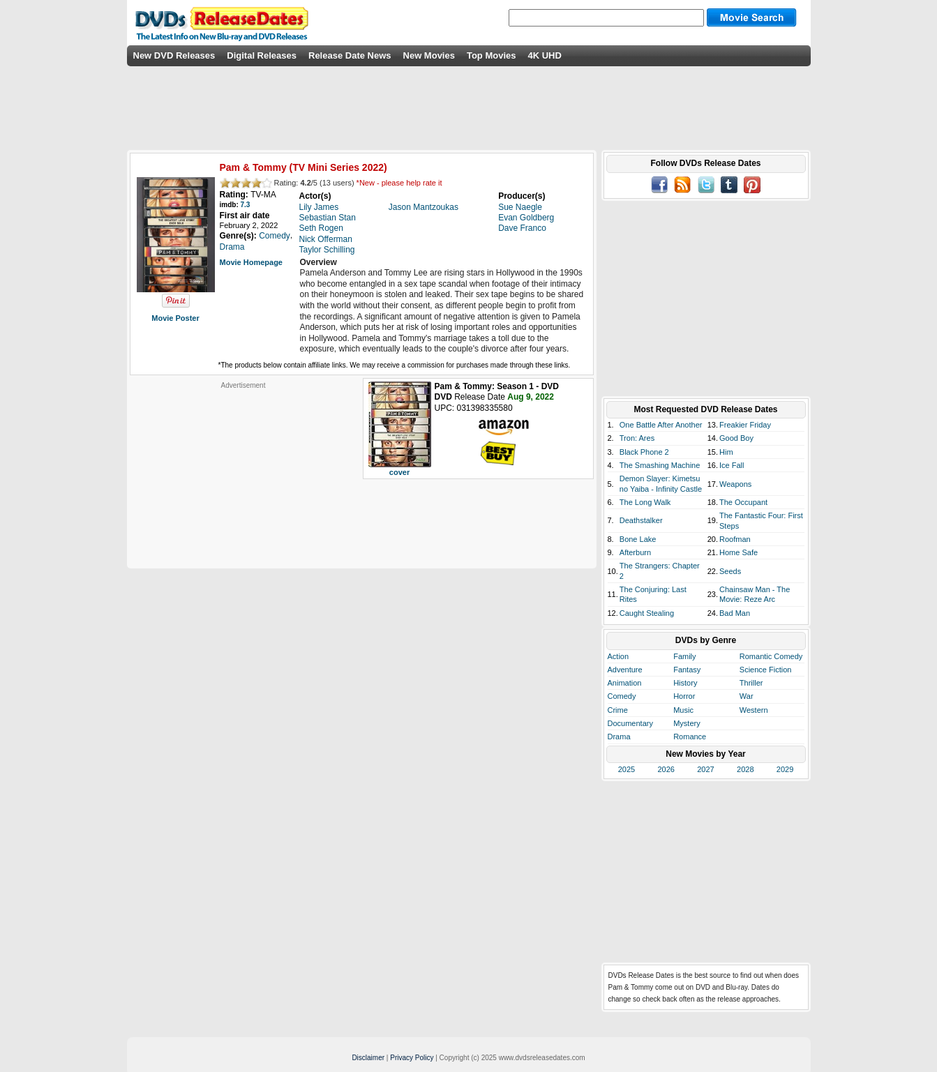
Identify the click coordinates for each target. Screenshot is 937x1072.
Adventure (625, 669)
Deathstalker (641, 520)
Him (726, 452)
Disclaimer (368, 1058)
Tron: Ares (637, 438)
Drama (619, 736)
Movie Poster (175, 318)
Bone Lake (638, 539)
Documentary (630, 723)
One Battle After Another (661, 425)
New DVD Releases (174, 55)
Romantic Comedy (771, 656)
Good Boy (736, 438)
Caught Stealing (647, 613)
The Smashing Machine (660, 465)
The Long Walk (645, 502)
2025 (626, 769)
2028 (745, 769)
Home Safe (738, 552)
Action (618, 656)
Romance (689, 736)
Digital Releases (262, 55)
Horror (684, 696)
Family (684, 656)
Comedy (622, 696)
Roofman (735, 539)
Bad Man (734, 613)
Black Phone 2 (644, 452)
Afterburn (635, 552)
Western (754, 710)
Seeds (730, 571)
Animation (625, 683)
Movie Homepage (251, 262)
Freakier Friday (745, 425)
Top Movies (491, 55)
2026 (665, 769)
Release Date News (349, 55)
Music (683, 710)
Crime (618, 710)
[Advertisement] (243, 477)
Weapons (735, 484)
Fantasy (686, 669)
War (747, 696)
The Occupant (743, 502)
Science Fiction (766, 669)
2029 (785, 769)
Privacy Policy (411, 1058)
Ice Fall (731, 465)
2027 (705, 769)
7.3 (245, 205)
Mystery (686, 723)
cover (399, 472)
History (685, 683)
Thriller (751, 683)
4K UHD (544, 55)
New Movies (429, 55)
